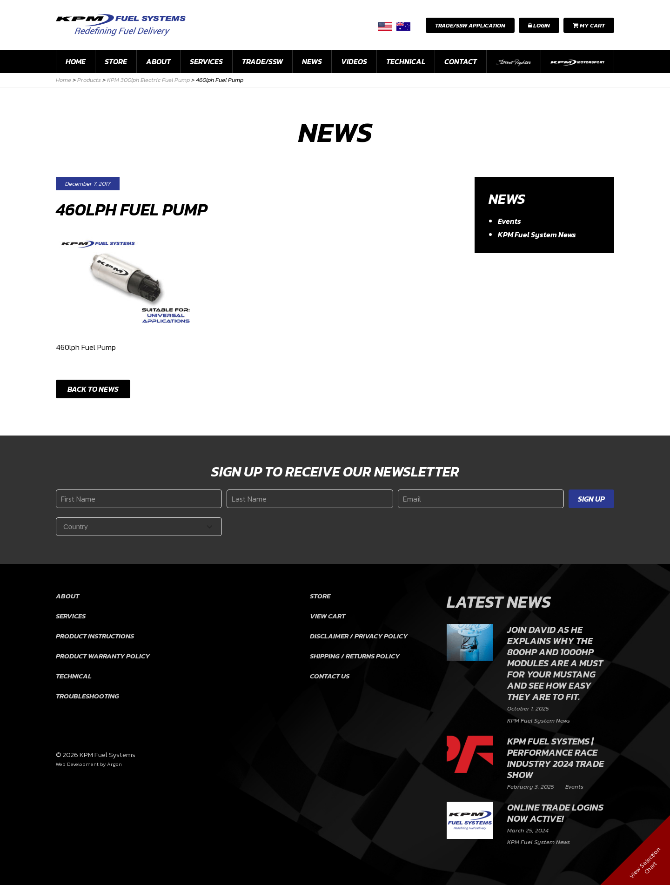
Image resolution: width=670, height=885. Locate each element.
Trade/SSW (262, 61)
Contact (460, 61)
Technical (405, 61)
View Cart (327, 615)
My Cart (589, 25)
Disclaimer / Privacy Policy (359, 635)
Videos (354, 61)
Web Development (77, 764)
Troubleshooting (87, 696)
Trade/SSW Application (470, 25)
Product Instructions (95, 635)
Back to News (93, 389)
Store (116, 61)
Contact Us (329, 675)
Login (539, 25)
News (312, 61)
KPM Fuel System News (537, 234)
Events (509, 221)
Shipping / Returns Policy (355, 655)
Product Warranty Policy (103, 655)
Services (206, 61)
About (158, 61)
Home (76, 61)
